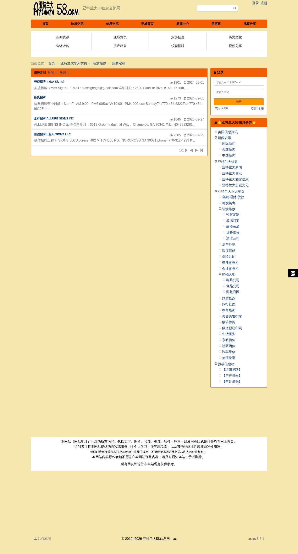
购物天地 (228, 274)
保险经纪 (228, 256)
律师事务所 (230, 262)
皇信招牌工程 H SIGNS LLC (52, 134)
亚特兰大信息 (228, 162)
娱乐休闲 (228, 322)
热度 (63, 72)
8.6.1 (256, 539)
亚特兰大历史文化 (235, 185)
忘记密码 (221, 108)
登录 (255, 3)
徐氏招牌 (40, 97)
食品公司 (232, 286)
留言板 (216, 23)
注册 (264, 3)
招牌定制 (118, 63)
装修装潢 (232, 226)
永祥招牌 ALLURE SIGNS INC (54, 118)
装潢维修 (99, 63)
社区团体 (228, 346)
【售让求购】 (232, 381)
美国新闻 (228, 149)
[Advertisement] (238, 413)
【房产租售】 (232, 376)
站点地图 (42, 538)
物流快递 (228, 358)
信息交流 (112, 23)
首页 (45, 23)
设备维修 (232, 232)
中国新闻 (228, 155)
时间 (51, 72)
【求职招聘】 (232, 369)
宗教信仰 (228, 340)
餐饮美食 (228, 203)
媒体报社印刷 (232, 328)
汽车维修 (228, 352)
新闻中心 (182, 23)
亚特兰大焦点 (232, 173)
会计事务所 (230, 268)
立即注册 (257, 108)
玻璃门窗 (232, 220)
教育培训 (228, 310)
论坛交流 (77, 23)
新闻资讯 (224, 138)
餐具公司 (232, 280)
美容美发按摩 (232, 316)
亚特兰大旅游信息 (235, 179)
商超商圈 (232, 292)
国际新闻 (228, 143)
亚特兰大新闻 (232, 167)
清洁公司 (232, 238)
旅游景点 (228, 298)
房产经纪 (228, 244)
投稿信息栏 (226, 364)
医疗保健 (228, 250)
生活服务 (228, 334)
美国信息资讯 (228, 132)
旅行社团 (228, 304)
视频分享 (249, 23)
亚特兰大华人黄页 (74, 63)
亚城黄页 (147, 23)
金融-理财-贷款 (233, 197)
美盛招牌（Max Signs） (50, 81)
